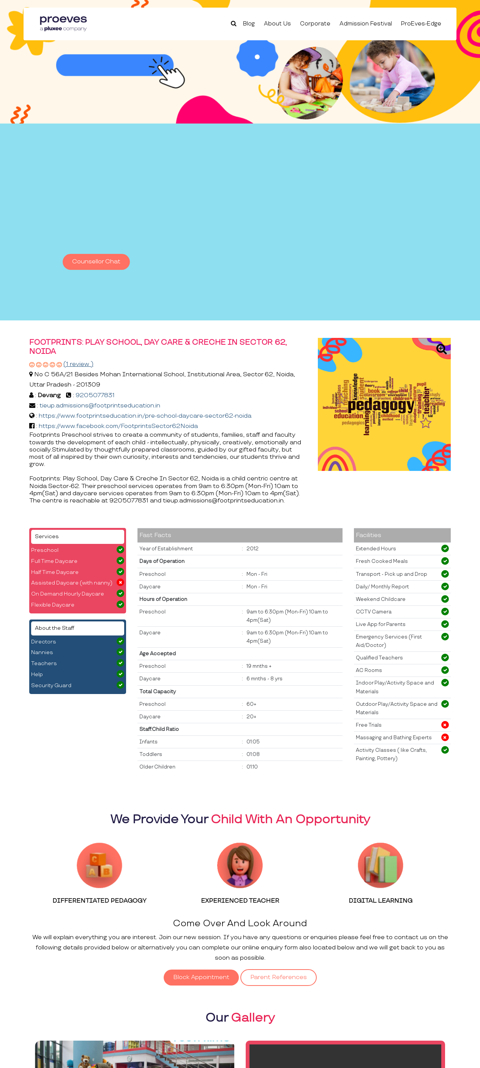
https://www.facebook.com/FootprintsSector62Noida (118, 426)
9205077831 (95, 395)
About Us (277, 23)
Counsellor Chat (96, 261)
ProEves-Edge (421, 23)
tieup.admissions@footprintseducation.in (99, 405)
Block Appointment (201, 977)
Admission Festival (365, 23)
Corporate (315, 23)
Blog (249, 23)
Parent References (278, 977)
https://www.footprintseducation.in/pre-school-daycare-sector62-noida (145, 416)
